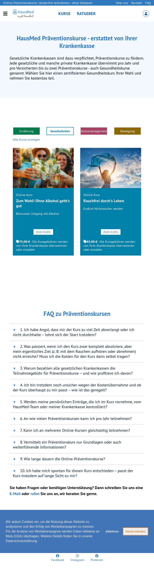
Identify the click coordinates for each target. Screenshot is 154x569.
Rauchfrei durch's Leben (103, 200)
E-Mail (15, 493)
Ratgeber (86, 13)
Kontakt (136, 3)
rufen (35, 493)
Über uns (122, 3)
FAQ (148, 3)
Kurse (64, 13)
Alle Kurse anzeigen (26, 139)
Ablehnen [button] (112, 531)
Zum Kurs (43, 232)
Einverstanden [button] (136, 531)
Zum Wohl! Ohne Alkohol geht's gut (43, 203)
